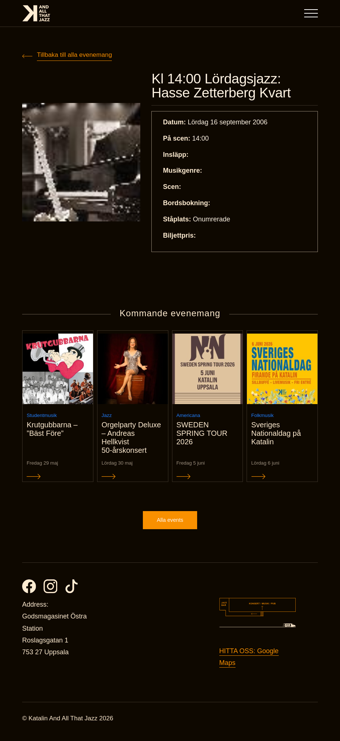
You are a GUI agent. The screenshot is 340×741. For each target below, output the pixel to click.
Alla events (170, 526)
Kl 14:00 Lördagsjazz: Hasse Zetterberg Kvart (224, 86)
